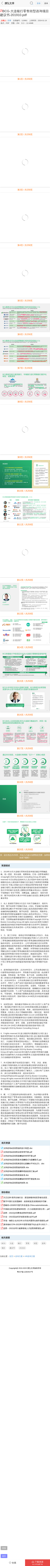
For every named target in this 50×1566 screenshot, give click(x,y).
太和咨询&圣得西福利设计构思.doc (18, 1148)
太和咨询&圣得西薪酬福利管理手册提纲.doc (21, 1179)
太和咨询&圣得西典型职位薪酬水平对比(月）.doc (23, 1163)
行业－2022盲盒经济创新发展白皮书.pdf (20, 1217)
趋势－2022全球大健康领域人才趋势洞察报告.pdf (23, 1228)
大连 (11, 1243)
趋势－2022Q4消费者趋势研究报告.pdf (19, 1213)
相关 (4, 1556)
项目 (3, 1248)
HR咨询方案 (30, 1256)
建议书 (12, 1248)
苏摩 (9, 20)
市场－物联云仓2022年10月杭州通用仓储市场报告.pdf (25, 1221)
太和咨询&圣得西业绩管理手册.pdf (17, 1152)
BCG (3, 1243)
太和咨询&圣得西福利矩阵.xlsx (16, 1167)
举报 (4, 1548)
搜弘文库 (9, 3)
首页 (11, 1256)
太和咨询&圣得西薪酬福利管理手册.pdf (19, 1156)
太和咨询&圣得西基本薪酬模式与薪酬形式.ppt (22, 1160)
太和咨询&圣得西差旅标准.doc (16, 1175)
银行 (19, 1243)
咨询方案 (19, 1256)
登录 (39, 3)
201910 (22, 1248)
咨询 (43, 1243)
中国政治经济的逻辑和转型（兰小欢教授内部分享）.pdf (26, 1209)
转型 (35, 1243)
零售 (27, 1243)
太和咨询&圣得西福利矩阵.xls (15, 1183)
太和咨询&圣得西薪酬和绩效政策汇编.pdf (20, 1171)
